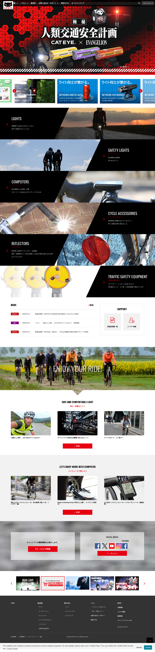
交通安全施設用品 (44, 629)
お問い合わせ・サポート (54, 3)
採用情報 (22, 637)
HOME (13, 604)
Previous (14, 91)
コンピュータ (42, 616)
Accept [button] (148, 647)
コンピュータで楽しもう (99, 607)
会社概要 (13, 637)
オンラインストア (85, 3)
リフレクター (42, 625)
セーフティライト (44, 612)
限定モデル (72, 3)
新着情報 (120, 616)
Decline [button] (139, 647)
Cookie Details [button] (12, 649)
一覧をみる (112, 554)
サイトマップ (32, 637)
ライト (41, 607)
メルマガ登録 (44, 550)
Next (140, 91)
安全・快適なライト (97, 612)
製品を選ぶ (67, 604)
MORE (92, 305)
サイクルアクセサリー (45, 620)
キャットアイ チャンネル (124, 621)
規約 (41, 637)
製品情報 (19, 3)
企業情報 (120, 608)
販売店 (40, 3)
